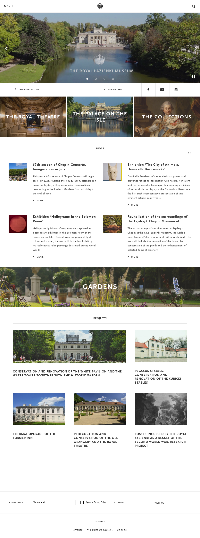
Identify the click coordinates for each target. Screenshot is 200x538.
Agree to (96, 502)
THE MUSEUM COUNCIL (100, 530)
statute (78, 530)
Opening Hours (29, 90)
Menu (8, 6)
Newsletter (114, 90)
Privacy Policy (100, 502)
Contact (100, 521)
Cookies (122, 530)
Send (121, 502)
